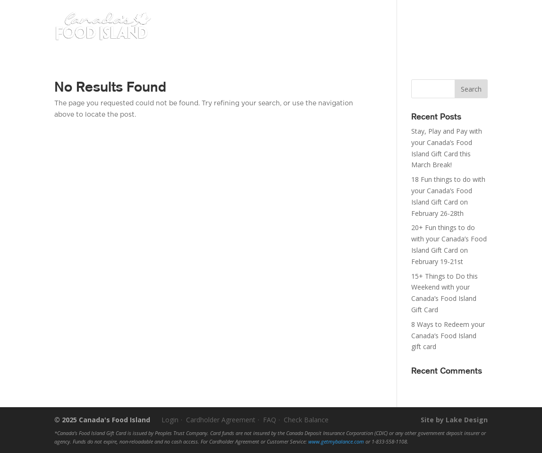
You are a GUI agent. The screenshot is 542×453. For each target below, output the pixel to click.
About (383, 34)
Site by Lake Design (454, 419)
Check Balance (306, 419)
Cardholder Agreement (220, 419)
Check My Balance (291, 12)
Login (475, 12)
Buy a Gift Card (239, 34)
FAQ (269, 419)
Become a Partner (427, 12)
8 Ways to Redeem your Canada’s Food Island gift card (448, 335)
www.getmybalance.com (336, 441)
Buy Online (452, 33)
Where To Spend (326, 34)
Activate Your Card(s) (359, 12)
